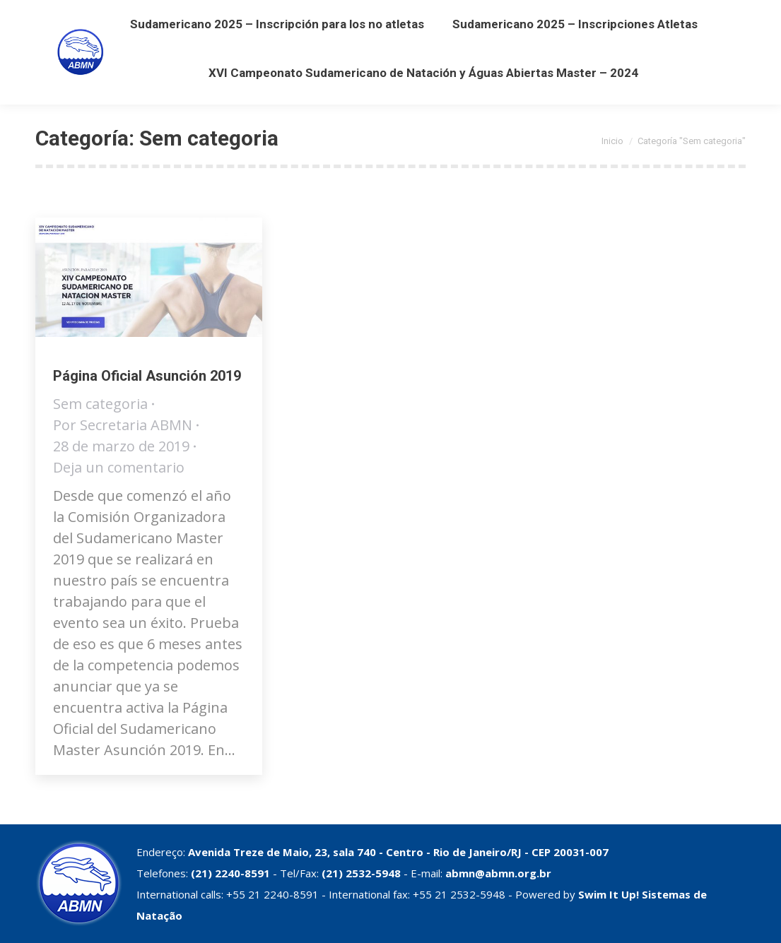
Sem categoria (100, 403)
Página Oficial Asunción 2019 (147, 375)
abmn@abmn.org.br (498, 873)
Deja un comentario (118, 467)
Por (122, 424)
